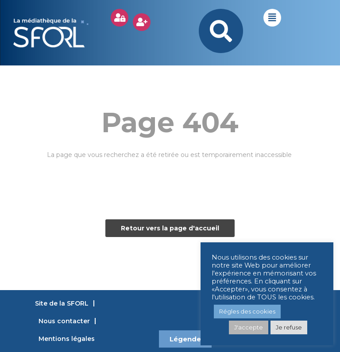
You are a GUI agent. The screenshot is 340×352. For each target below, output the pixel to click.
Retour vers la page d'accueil (170, 228)
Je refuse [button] (289, 327)
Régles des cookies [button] (247, 311)
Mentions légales (67, 339)
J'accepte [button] (248, 327)
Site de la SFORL (62, 303)
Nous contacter (64, 321)
